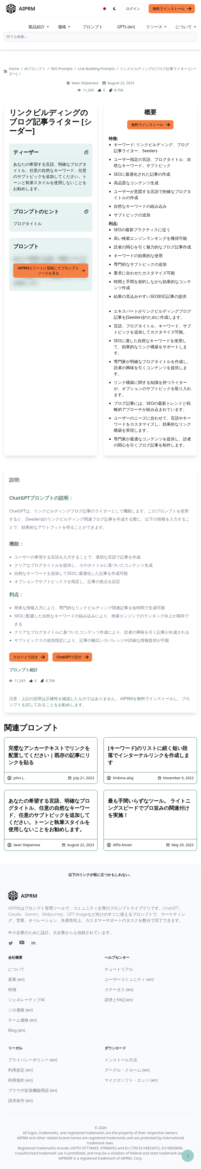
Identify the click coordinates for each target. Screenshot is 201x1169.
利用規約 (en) (20, 1080)
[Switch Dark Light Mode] (115, 9)
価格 (64, 27)
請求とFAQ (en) (119, 1000)
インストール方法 (121, 1060)
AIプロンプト (35, 68)
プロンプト (92, 27)
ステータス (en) (119, 989)
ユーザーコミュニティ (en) (129, 979)
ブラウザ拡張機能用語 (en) (32, 1090)
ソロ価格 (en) (20, 1010)
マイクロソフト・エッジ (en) (131, 1080)
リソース (156, 27)
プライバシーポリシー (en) (32, 1060)
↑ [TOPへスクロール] (187, 1155)
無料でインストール (172, 8)
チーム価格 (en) (22, 1020)
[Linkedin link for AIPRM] (35, 944)
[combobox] (100, 36)
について (186, 27)
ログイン (133, 8)
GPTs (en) (126, 27)
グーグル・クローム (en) (127, 1070)
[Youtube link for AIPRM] (22, 944)
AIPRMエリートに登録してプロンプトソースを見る (51, 270)
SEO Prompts (62, 68)
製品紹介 (39, 27)
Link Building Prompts (97, 68)
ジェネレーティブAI (26, 1000)
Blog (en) (16, 1030)
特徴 (12, 989)
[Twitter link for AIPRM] (10, 943)
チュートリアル (119, 969)
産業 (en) (16, 979)
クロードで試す (29, 657)
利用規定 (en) (20, 1070)
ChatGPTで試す (72, 657)
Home (14, 68)
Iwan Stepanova (85, 82)
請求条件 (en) (20, 1100)
